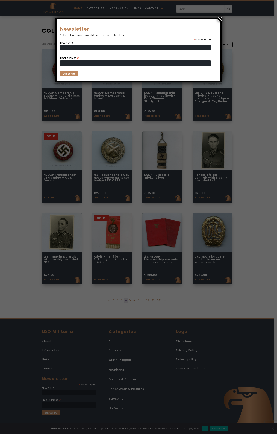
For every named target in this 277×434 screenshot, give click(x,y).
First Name (66, 42)
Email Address (69, 58)
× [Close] (220, 19)
